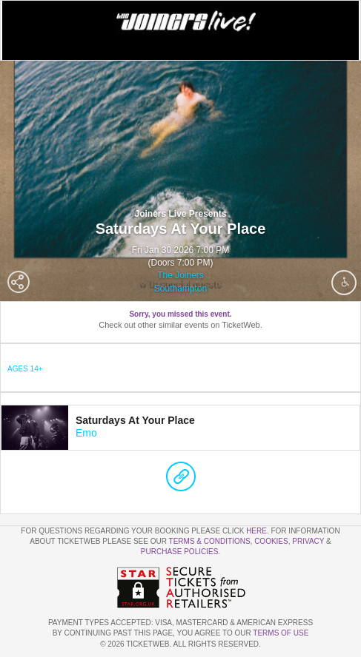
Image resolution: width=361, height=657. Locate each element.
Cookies (271, 541)
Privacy (308, 541)
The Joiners (180, 275)
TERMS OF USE (280, 633)
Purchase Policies (179, 552)
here (256, 531)
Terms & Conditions (210, 541)
